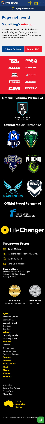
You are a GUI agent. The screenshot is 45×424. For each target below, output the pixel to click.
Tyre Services (8, 348)
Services (7, 341)
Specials (7, 357)
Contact (7, 360)
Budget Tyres (8, 391)
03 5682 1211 (15, 258)
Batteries (6, 345)
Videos (6, 373)
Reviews (7, 376)
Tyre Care (7, 326)
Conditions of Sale (32, 418)
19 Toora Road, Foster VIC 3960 (23, 253)
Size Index (7, 385)
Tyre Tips (6, 329)
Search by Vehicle (10, 316)
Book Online (9, 363)
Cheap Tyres (8, 394)
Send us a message (16, 263)
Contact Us (33, 49)
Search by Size (9, 320)
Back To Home (12, 49)
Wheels (6, 332)
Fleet (5, 367)
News (6, 370)
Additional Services (11, 354)
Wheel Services (9, 351)
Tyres (5, 313)
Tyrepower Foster (22, 8)
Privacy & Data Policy (17, 418)
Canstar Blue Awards (11, 388)
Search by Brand (10, 323)
